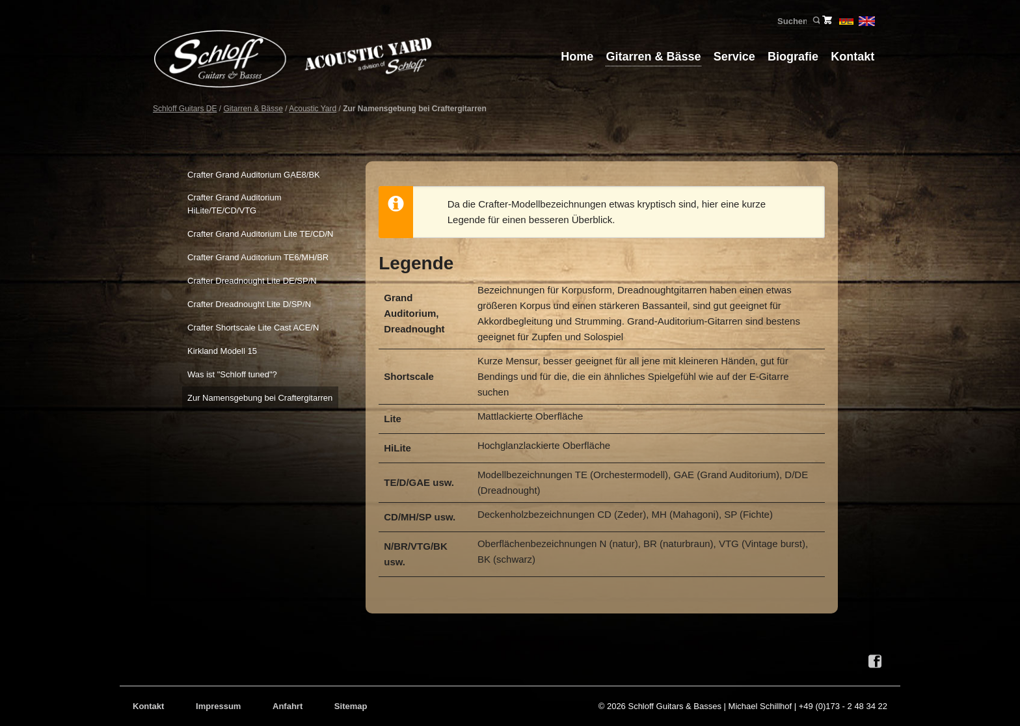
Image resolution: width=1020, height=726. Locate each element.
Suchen (815, 21)
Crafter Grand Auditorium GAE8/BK (253, 175)
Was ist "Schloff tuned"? (232, 374)
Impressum (218, 706)
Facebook (875, 661)
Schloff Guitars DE (185, 108)
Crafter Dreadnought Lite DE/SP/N (252, 281)
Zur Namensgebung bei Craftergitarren (259, 398)
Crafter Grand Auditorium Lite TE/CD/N (260, 234)
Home (577, 56)
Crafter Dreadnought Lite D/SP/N (249, 304)
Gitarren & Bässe (653, 56)
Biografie (793, 56)
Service (734, 56)
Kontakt (852, 56)
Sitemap (351, 706)
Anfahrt (287, 706)
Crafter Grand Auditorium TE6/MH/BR (258, 257)
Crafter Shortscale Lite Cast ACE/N (253, 327)
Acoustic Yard (312, 108)
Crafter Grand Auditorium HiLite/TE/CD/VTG (234, 204)
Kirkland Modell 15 (222, 351)
